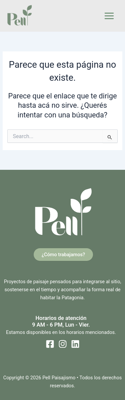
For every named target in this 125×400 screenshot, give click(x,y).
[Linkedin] (75, 344)
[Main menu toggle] (109, 16)
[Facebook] (50, 344)
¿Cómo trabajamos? (63, 255)
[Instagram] (62, 344)
